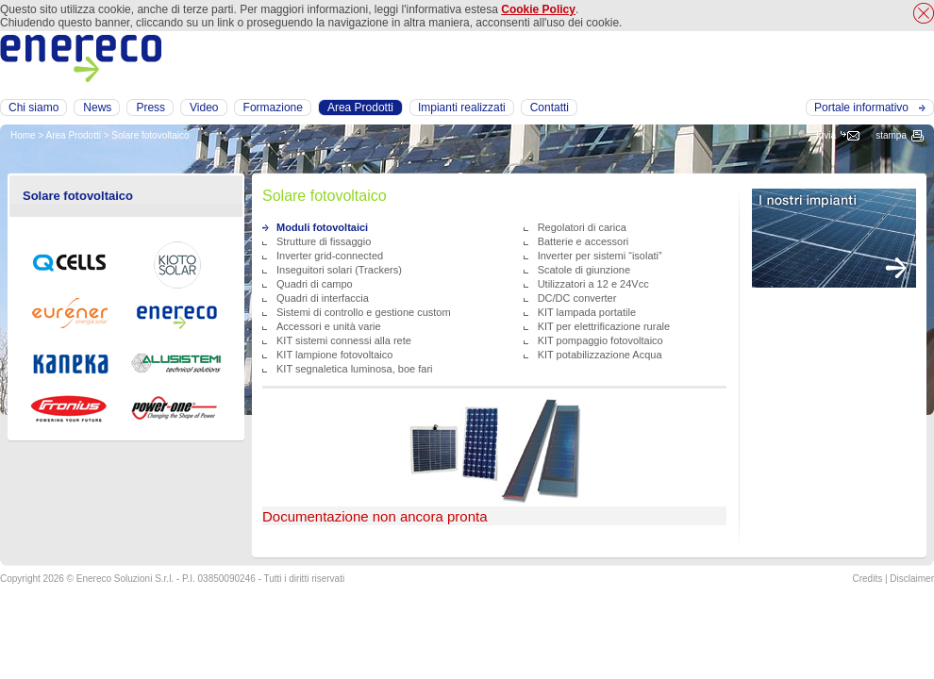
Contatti (549, 107)
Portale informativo (861, 107)
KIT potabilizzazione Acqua (600, 354)
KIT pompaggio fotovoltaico (600, 340)
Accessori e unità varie (328, 326)
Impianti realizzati (462, 107)
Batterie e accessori (583, 241)
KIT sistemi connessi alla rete (343, 340)
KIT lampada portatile (587, 312)
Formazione (273, 107)
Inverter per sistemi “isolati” (600, 255)
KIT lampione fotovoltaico (334, 354)
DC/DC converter (577, 298)
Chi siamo (33, 107)
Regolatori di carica (582, 227)
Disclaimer (912, 578)
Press (150, 107)
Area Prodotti (73, 135)
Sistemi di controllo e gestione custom (363, 312)
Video (204, 107)
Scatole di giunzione (584, 269)
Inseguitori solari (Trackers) (339, 269)
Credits (867, 578)
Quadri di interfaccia (322, 298)
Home (23, 135)
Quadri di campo (314, 284)
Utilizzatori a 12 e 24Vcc (593, 284)
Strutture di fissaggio (323, 241)
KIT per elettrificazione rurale (604, 326)
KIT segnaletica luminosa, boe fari (354, 368)
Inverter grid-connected (329, 255)
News (97, 107)
